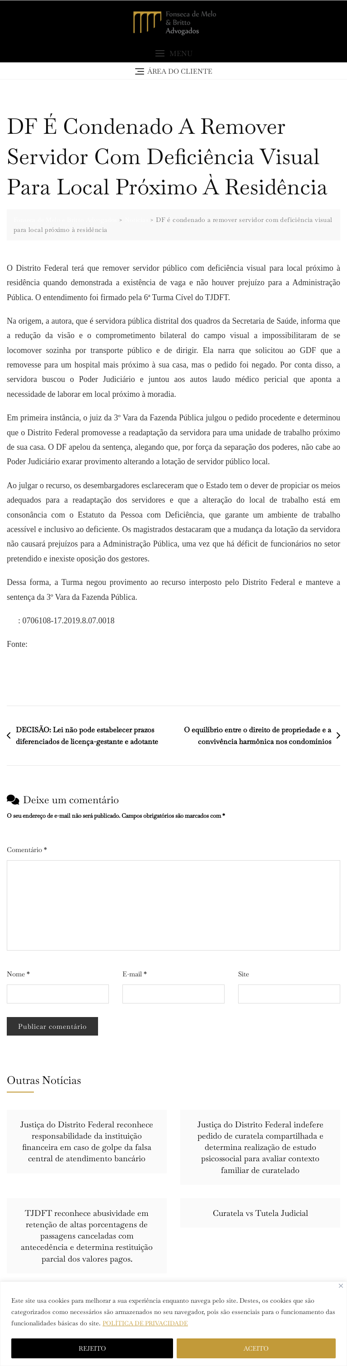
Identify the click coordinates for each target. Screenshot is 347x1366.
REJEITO (92, 1348)
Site (243, 974)
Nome (18, 974)
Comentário (27, 850)
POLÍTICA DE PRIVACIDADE (146, 1323)
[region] (173, 1323)
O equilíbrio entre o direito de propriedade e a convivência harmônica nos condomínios (257, 736)
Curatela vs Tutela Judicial (260, 1213)
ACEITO (256, 1348)
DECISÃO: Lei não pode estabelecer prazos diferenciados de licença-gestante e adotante (87, 736)
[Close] (341, 1286)
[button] (173, 54)
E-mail (134, 974)
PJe (12, 621)
